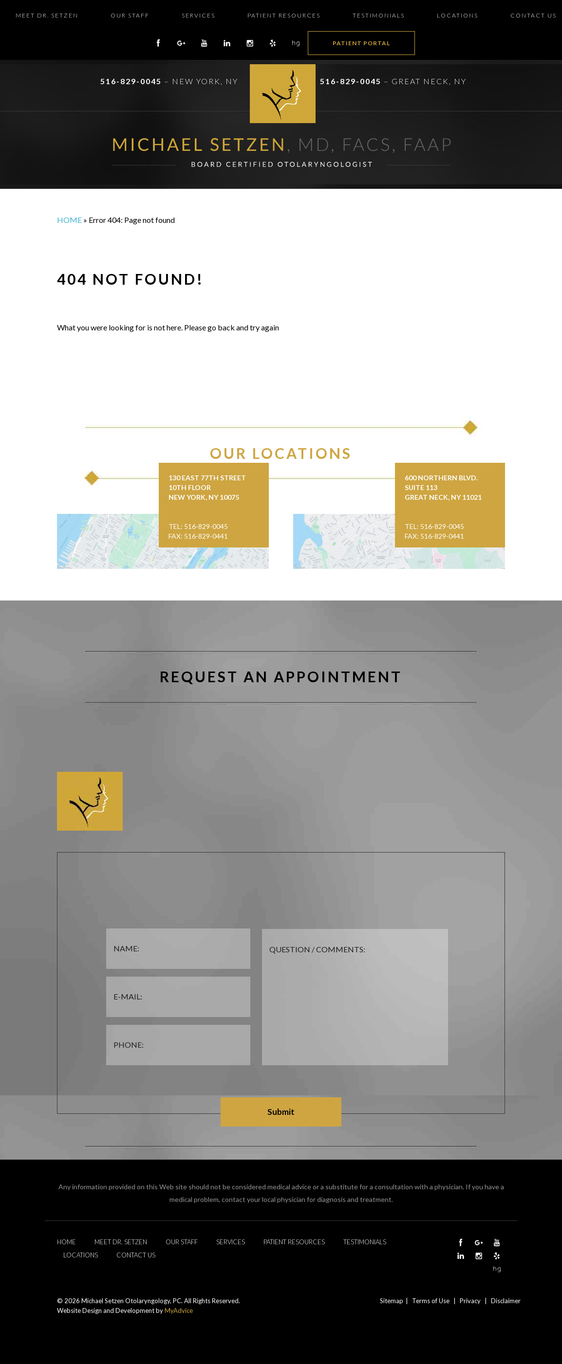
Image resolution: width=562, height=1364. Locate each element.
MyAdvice (179, 1310)
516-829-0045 (131, 81)
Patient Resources (283, 15)
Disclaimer (506, 1301)
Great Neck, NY (429, 81)
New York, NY (205, 81)
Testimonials (379, 15)
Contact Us (533, 15)
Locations (457, 15)
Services (198, 15)
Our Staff (130, 15)
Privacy (470, 1301)
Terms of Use (431, 1301)
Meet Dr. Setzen (47, 15)
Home (69, 219)
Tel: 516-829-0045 (198, 526)
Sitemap (391, 1301)
